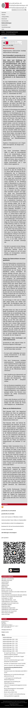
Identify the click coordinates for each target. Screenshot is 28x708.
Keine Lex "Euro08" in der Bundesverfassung (14, 694)
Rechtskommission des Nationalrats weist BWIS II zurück (15, 671)
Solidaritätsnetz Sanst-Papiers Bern (9, 609)
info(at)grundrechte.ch (6, 629)
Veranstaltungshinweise (12, 32)
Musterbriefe (4, 25)
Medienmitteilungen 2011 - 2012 (10, 647)
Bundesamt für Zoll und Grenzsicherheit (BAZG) (12, 526)
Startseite (4, 12)
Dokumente (4, 18)
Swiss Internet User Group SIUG (9, 611)
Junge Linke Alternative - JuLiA (8, 599)
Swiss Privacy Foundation (7, 612)
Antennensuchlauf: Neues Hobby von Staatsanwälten (13, 520)
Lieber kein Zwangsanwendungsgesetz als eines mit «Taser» (15, 685)
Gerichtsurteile (5, 21)
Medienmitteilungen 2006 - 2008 (10, 651)
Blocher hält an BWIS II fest (10, 692)
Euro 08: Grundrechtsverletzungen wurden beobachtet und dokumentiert (14, 660)
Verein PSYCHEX (5, 614)
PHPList (25, 702)
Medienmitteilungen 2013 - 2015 (10, 645)
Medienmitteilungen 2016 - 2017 (10, 643)
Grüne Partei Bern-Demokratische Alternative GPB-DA (14, 595)
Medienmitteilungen (6, 23)
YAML (15, 701)
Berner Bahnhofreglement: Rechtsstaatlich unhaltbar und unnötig (14, 689)
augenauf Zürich (5, 585)
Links (3, 29)
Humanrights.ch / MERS (7, 598)
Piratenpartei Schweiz (6, 604)
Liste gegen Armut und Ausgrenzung (9, 603)
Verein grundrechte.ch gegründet (11, 696)
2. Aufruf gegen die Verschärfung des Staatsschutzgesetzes (12, 678)
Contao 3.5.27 (4, 702)
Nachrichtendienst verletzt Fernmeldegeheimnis (12, 523)
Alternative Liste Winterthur (7, 578)
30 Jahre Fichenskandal (7, 529)
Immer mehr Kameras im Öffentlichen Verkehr (12, 517)
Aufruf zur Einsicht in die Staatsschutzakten (14, 665)
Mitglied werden (5, 632)
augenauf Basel (5, 582)
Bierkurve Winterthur (6, 588)
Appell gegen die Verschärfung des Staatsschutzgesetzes (12, 682)
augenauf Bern (4, 583)
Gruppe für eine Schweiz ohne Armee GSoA (11, 596)
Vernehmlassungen (6, 27)
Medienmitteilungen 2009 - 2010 (10, 649)
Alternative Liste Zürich (6, 580)
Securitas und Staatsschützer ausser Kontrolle (15, 663)
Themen (3, 14)
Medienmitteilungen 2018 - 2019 (10, 641)
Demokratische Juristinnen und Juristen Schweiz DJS (13, 591)
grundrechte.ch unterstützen (8, 34)
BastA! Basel (4, 586)
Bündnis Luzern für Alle (6, 590)
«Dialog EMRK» (5, 16)
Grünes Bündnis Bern (6, 593)
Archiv (3, 32)
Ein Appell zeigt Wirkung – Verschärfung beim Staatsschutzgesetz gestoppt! (14, 653)
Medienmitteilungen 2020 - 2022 (10, 639)
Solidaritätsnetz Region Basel (8, 607)
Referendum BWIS (5, 606)
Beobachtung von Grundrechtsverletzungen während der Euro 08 (14, 675)
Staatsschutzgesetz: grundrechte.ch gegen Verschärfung (14, 657)
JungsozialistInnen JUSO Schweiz (9, 601)
